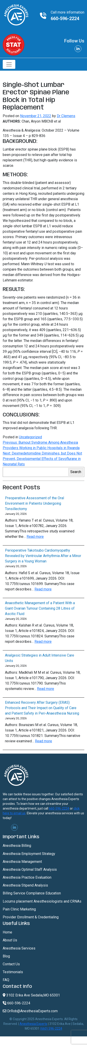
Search (75, 472)
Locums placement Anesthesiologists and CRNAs (42, 901)
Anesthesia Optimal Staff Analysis (30, 869)
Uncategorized (30, 437)
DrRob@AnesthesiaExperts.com (30, 1011)
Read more (35, 536)
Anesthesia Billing (17, 845)
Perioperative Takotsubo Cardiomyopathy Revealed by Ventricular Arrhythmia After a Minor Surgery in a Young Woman (43, 555)
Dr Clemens (66, 116)
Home (7, 932)
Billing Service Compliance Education (32, 893)
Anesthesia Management (22, 861)
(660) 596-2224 (51, 1028)
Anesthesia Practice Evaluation (27, 877)
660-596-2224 (65, 18)
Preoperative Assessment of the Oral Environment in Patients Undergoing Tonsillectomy (34, 503)
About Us (10, 940)
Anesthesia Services (19, 948)
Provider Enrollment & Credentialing (31, 917)
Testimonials (13, 972)
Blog (6, 956)
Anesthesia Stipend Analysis (25, 885)
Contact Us (11, 964)
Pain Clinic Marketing (19, 909)
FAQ (6, 980)
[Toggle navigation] (9, 64)
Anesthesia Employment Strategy (29, 854)
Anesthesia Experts (33, 1024)
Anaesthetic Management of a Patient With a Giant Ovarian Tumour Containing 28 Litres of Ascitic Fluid (40, 608)
